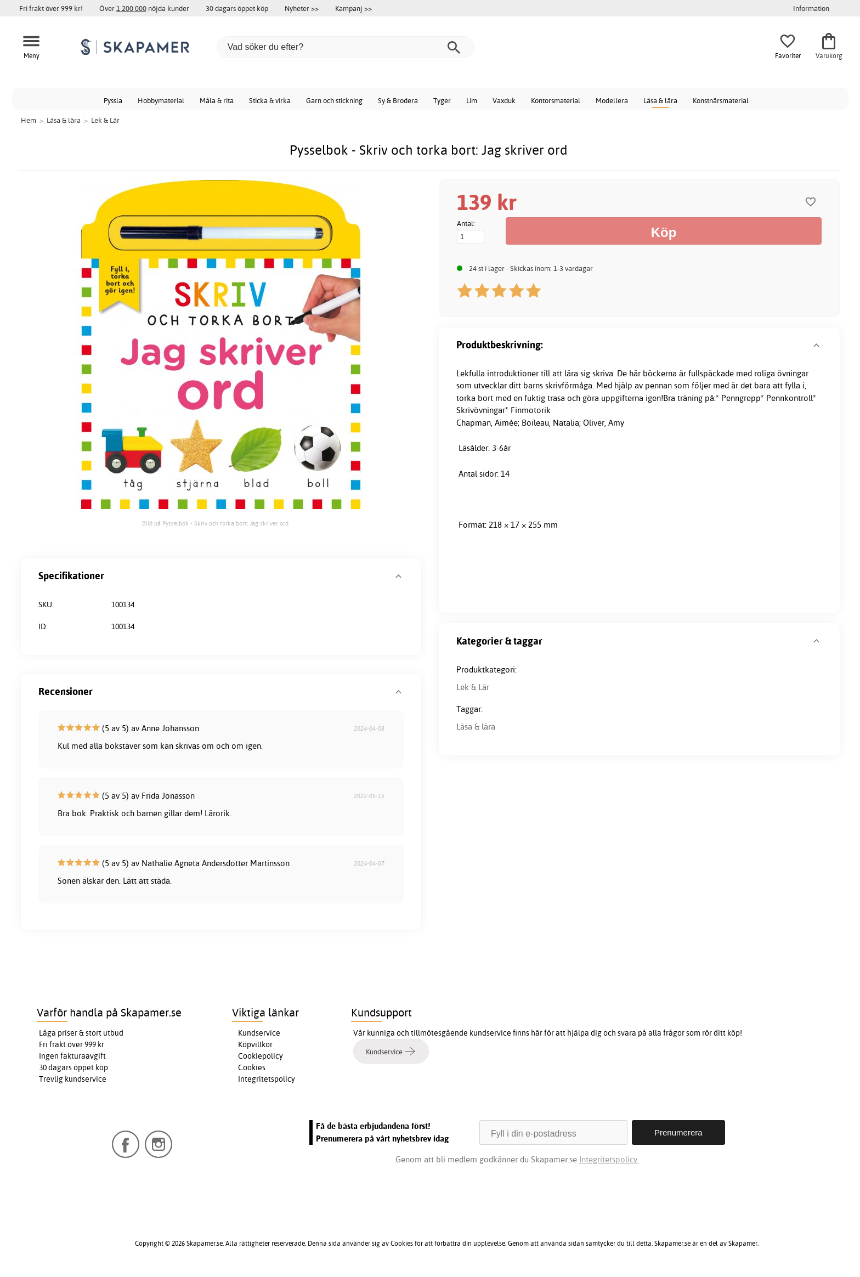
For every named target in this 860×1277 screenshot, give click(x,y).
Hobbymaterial (161, 100)
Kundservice (259, 1033)
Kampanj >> (353, 8)
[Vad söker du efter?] (345, 47)
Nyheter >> (302, 8)
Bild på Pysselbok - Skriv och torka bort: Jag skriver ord (215, 523)
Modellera (612, 100)
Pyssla (113, 100)
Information (811, 8)
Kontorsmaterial (555, 100)
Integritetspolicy (266, 1079)
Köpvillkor (255, 1044)
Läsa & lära (660, 100)
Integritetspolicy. (609, 1159)
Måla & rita (217, 100)
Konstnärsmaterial (721, 100)
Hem (28, 120)
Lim (471, 100)
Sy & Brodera (398, 100)
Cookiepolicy (260, 1056)
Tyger (442, 100)
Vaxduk (504, 100)
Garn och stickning (334, 100)
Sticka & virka (270, 100)
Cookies (251, 1067)
